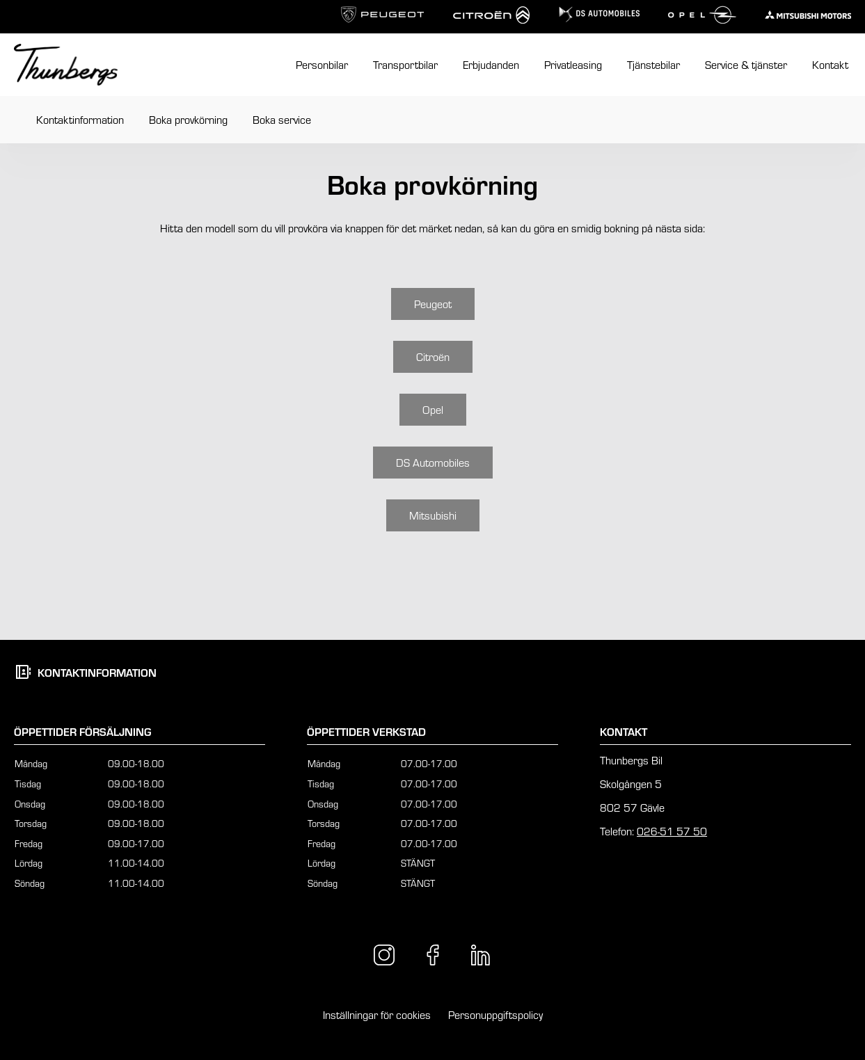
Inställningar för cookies (377, 1014)
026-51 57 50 (672, 831)
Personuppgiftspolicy (495, 1014)
